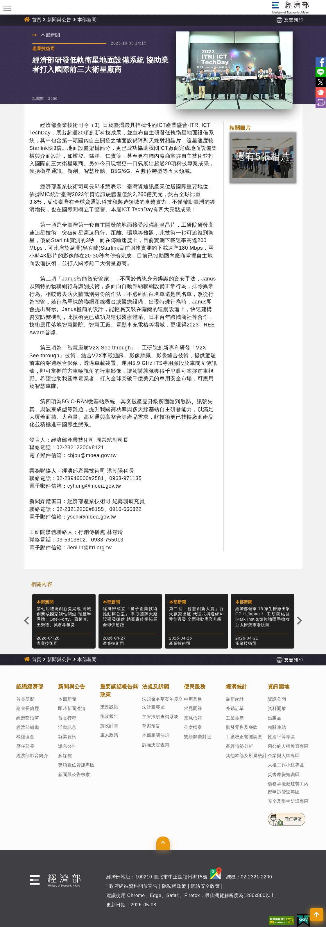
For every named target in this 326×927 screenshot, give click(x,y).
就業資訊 (67, 736)
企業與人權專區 (284, 755)
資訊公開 (277, 699)
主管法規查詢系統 (160, 716)
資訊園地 (279, 687)
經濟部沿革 (27, 717)
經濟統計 (237, 687)
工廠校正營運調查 (244, 736)
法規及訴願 (155, 687)
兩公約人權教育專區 (288, 746)
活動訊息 (67, 727)
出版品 (275, 717)
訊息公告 (67, 746)
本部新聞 (87, 19)
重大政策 (109, 734)
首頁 (37, 19)
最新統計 (235, 699)
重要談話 (109, 706)
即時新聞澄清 (71, 708)
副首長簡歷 (27, 708)
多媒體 (65, 755)
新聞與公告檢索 (74, 774)
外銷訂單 (235, 708)
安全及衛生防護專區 (288, 801)
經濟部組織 (27, 727)
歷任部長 (25, 746)
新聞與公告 (59, 19)
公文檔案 (193, 727)
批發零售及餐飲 (242, 727)
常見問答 (193, 708)
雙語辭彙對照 (197, 736)
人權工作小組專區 (286, 764)
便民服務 (195, 687)
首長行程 (67, 717)
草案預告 (151, 725)
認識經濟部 (29, 687)
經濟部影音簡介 (32, 755)
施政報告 (109, 716)
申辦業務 (193, 699)
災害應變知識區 (284, 774)
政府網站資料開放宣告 (133, 886)
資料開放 (277, 708)
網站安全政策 (205, 886)
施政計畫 (109, 725)
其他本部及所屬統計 (246, 755)
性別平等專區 (281, 736)
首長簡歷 (25, 699)
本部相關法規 (155, 735)
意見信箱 (193, 717)
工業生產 (235, 717)
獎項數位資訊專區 (76, 764)
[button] (162, 843)
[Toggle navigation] (7, 8)
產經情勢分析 (239, 746)
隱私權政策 (174, 886)
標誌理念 (25, 736)
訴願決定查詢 (155, 744)
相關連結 (277, 727)
